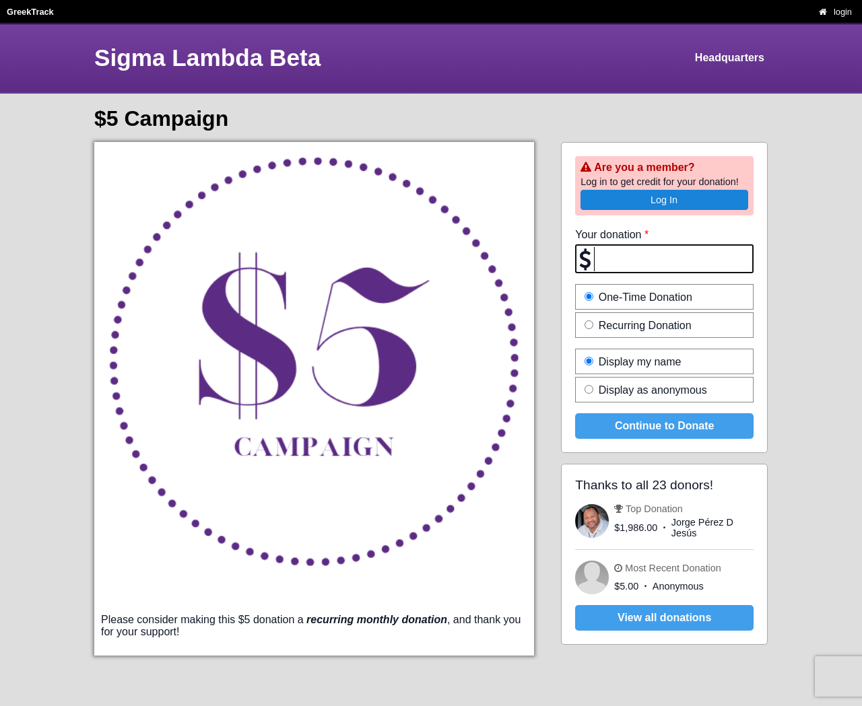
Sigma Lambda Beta (207, 57)
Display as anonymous (645, 390)
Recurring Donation (638, 325)
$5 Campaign (161, 118)
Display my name (633, 361)
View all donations (664, 617)
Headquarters (729, 57)
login (843, 12)
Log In (664, 200)
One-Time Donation (638, 297)
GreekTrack (30, 12)
